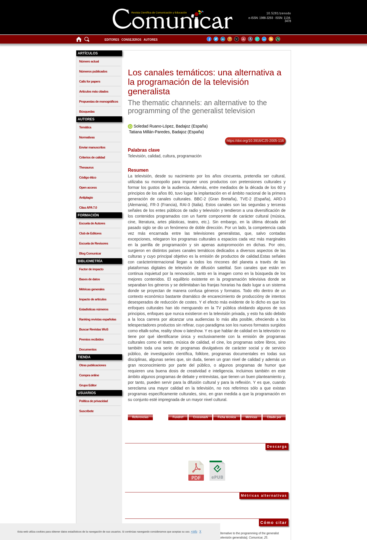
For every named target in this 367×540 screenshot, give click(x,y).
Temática (85, 127)
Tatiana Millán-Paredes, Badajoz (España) (166, 132)
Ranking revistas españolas (97, 319)
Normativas (87, 137)
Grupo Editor (88, 385)
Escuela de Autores (92, 223)
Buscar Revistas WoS (93, 329)
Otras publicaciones (92, 365)
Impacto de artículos (92, 299)
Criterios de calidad (92, 157)
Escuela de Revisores (93, 243)
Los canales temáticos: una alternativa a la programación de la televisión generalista (204, 82)
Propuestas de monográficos (98, 101)
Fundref (178, 417)
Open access (88, 187)
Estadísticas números (93, 309)
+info (194, 531)
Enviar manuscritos (92, 147)
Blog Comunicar (90, 253)
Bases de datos (89, 279)
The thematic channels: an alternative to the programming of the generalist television (197, 107)
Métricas (251, 417)
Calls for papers (89, 81)
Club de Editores (90, 233)
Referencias (140, 417)
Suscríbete (86, 411)
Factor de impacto (91, 269)
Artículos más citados (93, 91)
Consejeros (131, 39)
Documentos (88, 349)
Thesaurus (86, 167)
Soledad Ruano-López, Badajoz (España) (171, 126)
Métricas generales (91, 289)
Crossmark (200, 417)
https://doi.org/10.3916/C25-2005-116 (255, 141)
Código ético (87, 177)
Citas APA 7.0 (88, 207)
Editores (112, 39)
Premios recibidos (91, 339)
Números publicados (93, 71)
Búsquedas (87, 111)
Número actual (89, 61)
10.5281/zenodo (278, 13)
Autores (151, 39)
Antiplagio (86, 197)
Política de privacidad (93, 401)
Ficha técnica (227, 417)
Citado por (274, 417)
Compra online (89, 375)
